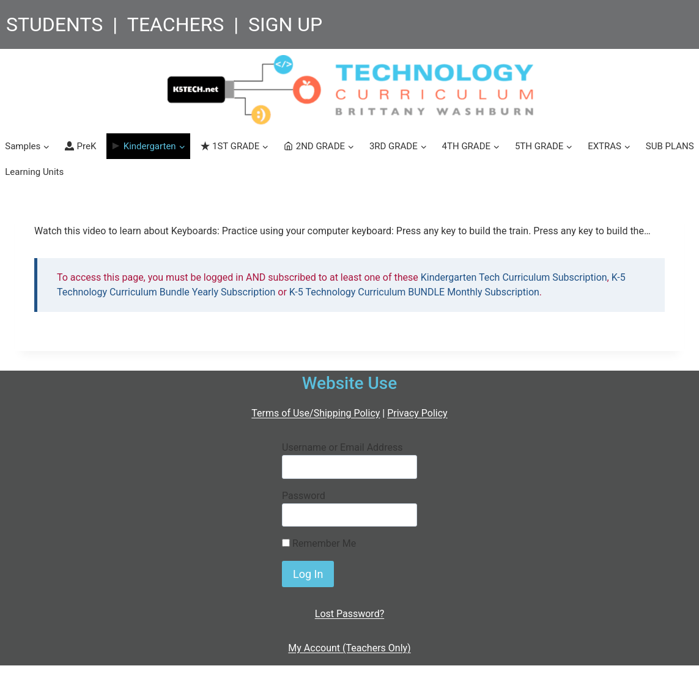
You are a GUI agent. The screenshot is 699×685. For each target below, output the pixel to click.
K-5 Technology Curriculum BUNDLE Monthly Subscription (414, 292)
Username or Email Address (342, 447)
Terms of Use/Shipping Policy (315, 413)
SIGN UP (285, 24)
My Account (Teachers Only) (349, 648)
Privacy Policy (417, 413)
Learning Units (34, 171)
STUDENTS (54, 24)
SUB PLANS (670, 146)
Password (303, 496)
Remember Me (319, 543)
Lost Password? (349, 614)
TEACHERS (175, 24)
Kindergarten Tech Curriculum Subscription (514, 277)
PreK (80, 146)
